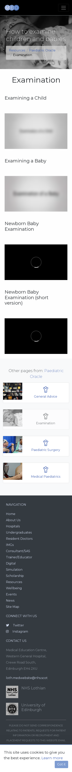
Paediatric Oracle (42, 50)
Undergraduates (19, 532)
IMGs (10, 545)
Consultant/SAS (18, 551)
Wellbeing (14, 588)
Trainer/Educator (19, 557)
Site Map (12, 607)
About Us (13, 520)
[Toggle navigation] (63, 8)
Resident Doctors (19, 539)
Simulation (14, 569)
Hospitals (13, 526)
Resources (17, 50)
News (10, 600)
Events (11, 594)
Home (10, 514)
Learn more (52, 758)
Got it (61, 764)
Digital (11, 563)
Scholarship (15, 576)
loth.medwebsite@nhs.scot (27, 678)
